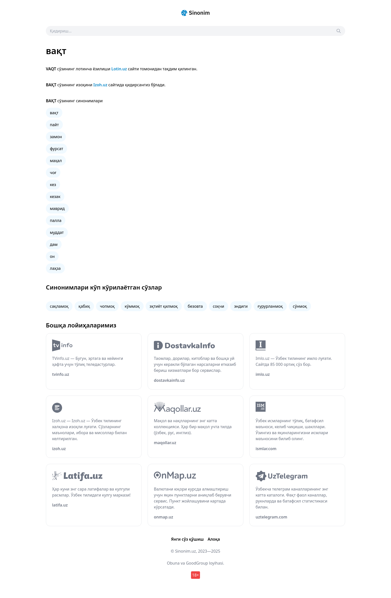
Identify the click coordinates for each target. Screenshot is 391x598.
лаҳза (55, 268)
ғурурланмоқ (270, 306)
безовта (195, 306)
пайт (54, 124)
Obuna (173, 563)
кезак (55, 196)
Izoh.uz (100, 85)
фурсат (56, 148)
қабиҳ (84, 306)
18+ (195, 575)
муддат (57, 232)
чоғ (53, 172)
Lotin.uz (119, 69)
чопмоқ (107, 306)
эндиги (241, 306)
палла (55, 220)
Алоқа (214, 539)
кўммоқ (132, 306)
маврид (57, 208)
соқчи (218, 306)
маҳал (56, 160)
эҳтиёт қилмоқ (164, 306)
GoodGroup (197, 563)
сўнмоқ (300, 306)
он (52, 256)
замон (56, 136)
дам (54, 244)
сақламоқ (59, 306)
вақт (54, 112)
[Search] (338, 31)
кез (53, 184)
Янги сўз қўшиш (187, 539)
